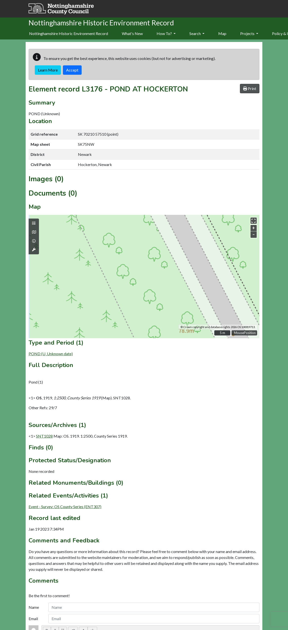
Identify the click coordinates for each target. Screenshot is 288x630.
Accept (72, 70)
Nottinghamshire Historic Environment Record (68, 33)
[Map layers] (34, 223)
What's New (132, 33)
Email (33, 618)
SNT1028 (44, 436)
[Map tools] (34, 249)
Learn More (48, 70)
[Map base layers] (34, 232)
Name (34, 607)
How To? (166, 33)
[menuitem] (132, 33)
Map (222, 33)
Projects (249, 33)
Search (196, 33)
